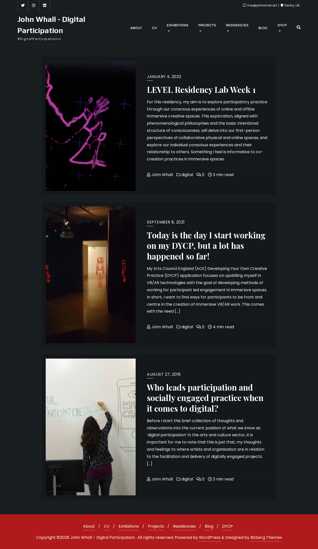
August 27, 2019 (164, 374)
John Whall (160, 175)
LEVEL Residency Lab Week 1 (201, 89)
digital (184, 175)
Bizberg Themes (266, 537)
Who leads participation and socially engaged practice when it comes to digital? (205, 398)
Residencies (184, 526)
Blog (209, 526)
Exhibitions (129, 526)
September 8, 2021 (166, 222)
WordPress (209, 537)
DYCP (227, 526)
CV (107, 526)
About (89, 526)
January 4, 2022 (164, 76)
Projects (156, 526)
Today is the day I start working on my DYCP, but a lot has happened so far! (206, 245)
